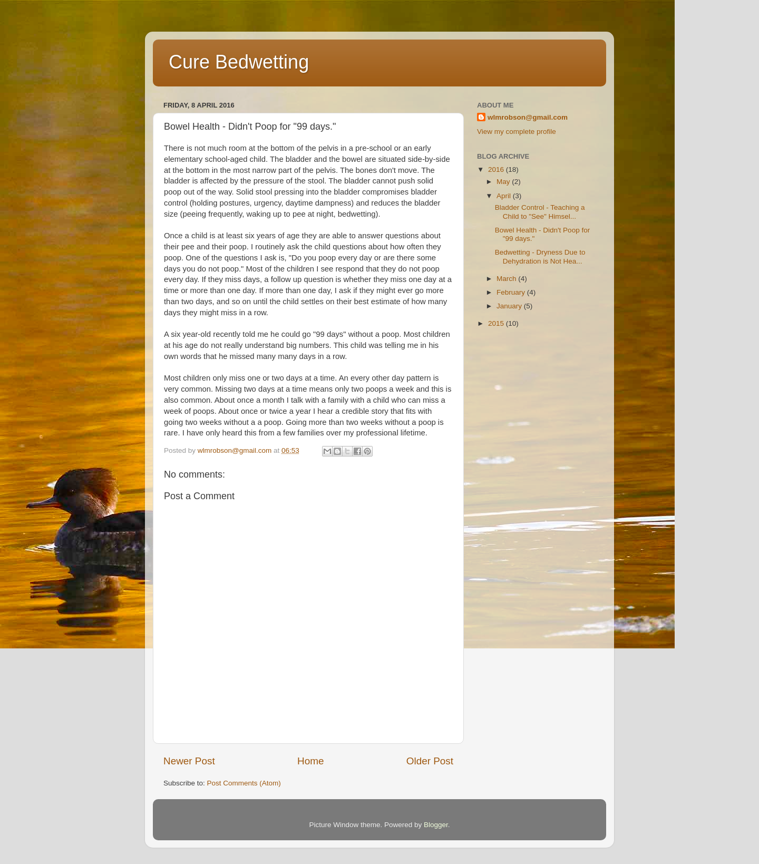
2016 (497, 169)
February (512, 292)
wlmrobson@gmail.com (528, 117)
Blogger (436, 825)
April (505, 196)
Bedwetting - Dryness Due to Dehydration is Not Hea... (540, 256)
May (504, 182)
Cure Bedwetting (239, 62)
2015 (497, 323)
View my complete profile (516, 131)
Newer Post (189, 760)
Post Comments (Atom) (244, 783)
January (510, 306)
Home (310, 760)
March (507, 279)
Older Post (429, 760)
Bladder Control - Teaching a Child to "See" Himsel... (540, 211)
